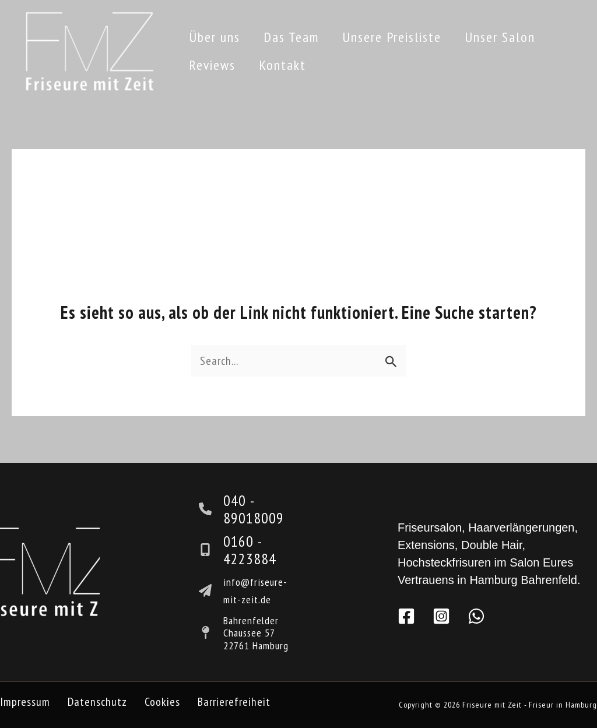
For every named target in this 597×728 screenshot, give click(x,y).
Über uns (214, 37)
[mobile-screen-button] (211, 550)
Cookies (162, 701)
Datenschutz (97, 701)
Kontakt (282, 65)
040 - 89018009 (253, 509)
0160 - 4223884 (249, 550)
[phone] (211, 509)
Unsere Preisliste (391, 37)
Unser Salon (500, 37)
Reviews (212, 65)
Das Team (291, 37)
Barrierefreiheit (234, 701)
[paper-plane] (211, 590)
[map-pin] (211, 632)
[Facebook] (406, 616)
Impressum (25, 701)
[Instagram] (441, 616)
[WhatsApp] (476, 616)
